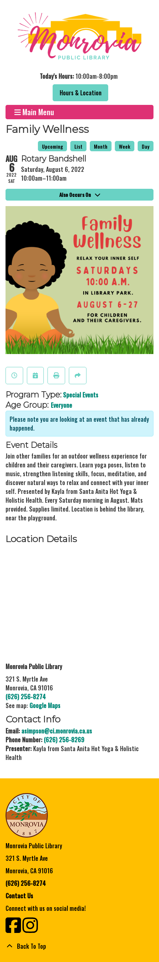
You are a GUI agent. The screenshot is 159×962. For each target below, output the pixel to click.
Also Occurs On (79, 194)
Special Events (80, 394)
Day (145, 146)
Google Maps (44, 705)
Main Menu (34, 112)
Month (100, 146)
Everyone (61, 405)
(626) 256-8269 (64, 739)
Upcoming (52, 146)
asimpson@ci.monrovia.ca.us (56, 730)
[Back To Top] (79, 946)
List (78, 146)
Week (124, 146)
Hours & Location (81, 92)
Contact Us (19, 895)
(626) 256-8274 (26, 696)
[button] (79, 76)
